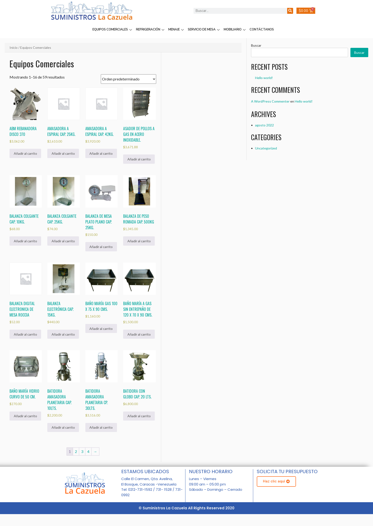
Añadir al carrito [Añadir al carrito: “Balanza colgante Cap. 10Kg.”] (25, 241)
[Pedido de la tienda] (128, 79)
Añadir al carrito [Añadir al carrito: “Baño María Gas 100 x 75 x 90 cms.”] (101, 329)
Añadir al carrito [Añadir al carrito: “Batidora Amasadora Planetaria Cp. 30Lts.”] (101, 427)
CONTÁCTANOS (262, 29)
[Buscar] (290, 11)
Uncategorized (266, 148)
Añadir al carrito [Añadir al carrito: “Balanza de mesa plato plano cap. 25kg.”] (101, 247)
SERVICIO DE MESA (204, 29)
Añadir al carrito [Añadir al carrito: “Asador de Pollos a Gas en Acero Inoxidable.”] (139, 159)
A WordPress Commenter (270, 101)
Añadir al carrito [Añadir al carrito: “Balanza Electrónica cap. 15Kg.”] (63, 334)
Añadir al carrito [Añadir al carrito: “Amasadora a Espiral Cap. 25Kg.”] (63, 153)
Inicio (14, 47)
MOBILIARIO (235, 29)
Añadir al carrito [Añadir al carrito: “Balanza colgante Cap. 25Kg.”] (63, 241)
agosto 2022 (264, 125)
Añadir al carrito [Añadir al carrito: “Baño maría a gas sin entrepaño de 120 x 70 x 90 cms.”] (139, 334)
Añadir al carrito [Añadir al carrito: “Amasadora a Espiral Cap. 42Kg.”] (101, 153)
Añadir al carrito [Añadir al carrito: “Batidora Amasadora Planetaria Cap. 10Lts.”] (63, 427)
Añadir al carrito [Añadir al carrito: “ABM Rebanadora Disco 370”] (25, 153)
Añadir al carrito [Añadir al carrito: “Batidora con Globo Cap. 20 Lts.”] (139, 416)
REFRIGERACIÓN (150, 29)
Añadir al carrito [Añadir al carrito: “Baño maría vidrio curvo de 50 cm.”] (25, 416)
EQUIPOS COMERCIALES (112, 29)
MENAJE (176, 29)
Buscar (256, 45)
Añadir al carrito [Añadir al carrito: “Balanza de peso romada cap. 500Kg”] (139, 241)
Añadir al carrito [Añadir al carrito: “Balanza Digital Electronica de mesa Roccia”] (25, 334)
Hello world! (264, 78)
